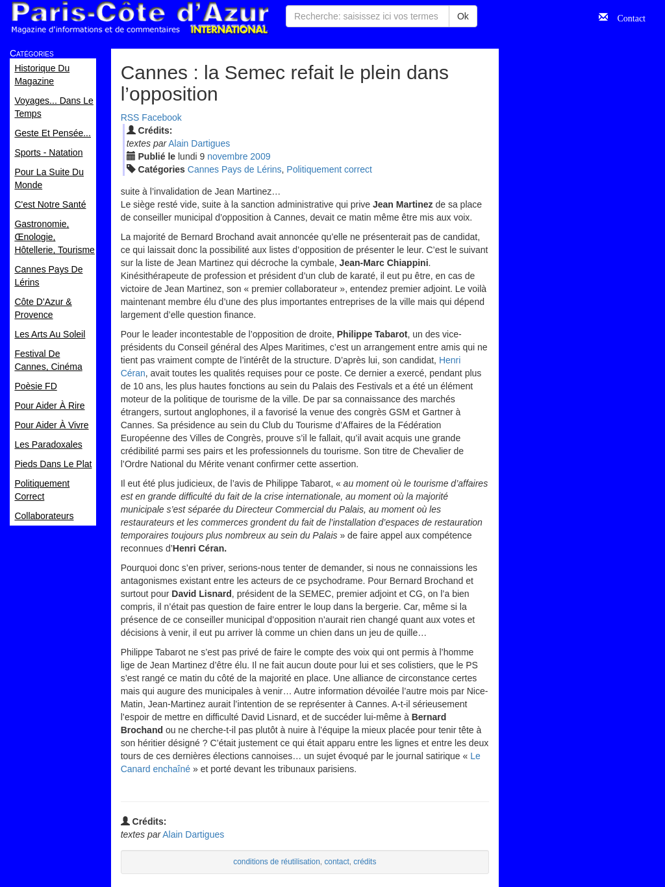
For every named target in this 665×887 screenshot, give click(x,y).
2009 (260, 156)
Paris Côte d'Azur (140, 18)
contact (336, 861)
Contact (627, 17)
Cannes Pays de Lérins (235, 169)
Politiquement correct (329, 169)
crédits (364, 861)
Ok (463, 16)
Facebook (161, 117)
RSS (130, 117)
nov (227, 156)
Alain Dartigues (199, 143)
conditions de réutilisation (276, 861)
